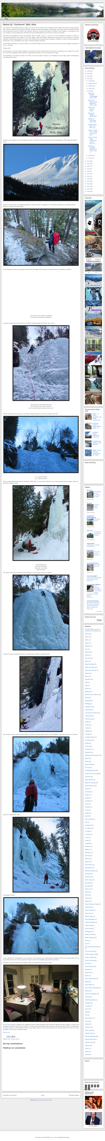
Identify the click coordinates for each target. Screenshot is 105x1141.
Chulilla (87, 728)
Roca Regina (88, 984)
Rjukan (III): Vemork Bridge (91, 109)
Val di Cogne (88, 1030)
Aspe (86, 682)
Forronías (87, 792)
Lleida (86, 840)
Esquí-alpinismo (89, 785)
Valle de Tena (89, 1042)
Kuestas (89, 503)
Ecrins (87, 761)
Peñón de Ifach (89, 934)
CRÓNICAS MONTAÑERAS (91, 516)
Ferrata (87, 788)
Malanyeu (88, 846)
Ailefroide (87, 646)
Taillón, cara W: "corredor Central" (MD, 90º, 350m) (97, 453)
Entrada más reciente (10, 1095)
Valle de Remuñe (90, 1039)
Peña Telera (88, 928)
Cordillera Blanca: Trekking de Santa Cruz (96, 435)
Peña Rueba (88, 925)
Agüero (87, 643)
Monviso (5, 45)
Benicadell (88, 700)
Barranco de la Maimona (92, 694)
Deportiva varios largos (91, 755)
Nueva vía (88, 889)
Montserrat (88, 877)
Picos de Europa (89, 951)
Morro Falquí (88, 880)
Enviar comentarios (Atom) (45, 1100)
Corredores (88, 740)
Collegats (87, 731)
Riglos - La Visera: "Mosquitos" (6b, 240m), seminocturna (97, 417)
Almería (87, 655)
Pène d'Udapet (89, 910)
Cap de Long (88, 719)
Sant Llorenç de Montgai (92, 987)
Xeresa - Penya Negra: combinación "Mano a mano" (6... (92, 140)
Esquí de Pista (89, 779)
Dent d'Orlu (88, 749)
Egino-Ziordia (89, 764)
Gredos (87, 813)
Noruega (12, 1039)
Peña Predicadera (90, 922)
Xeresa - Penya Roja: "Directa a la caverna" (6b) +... (92, 132)
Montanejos (88, 867)
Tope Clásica (88, 1018)
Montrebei (88, 873)
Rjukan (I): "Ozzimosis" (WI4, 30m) (92, 120)
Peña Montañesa (90, 919)
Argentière (88, 679)
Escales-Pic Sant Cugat (91, 773)
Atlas (86, 685)
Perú (86, 943)
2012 (88, 186)
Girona (87, 804)
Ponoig (87, 963)
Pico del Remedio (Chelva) (92, 946)
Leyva (86, 837)
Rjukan (18, 1039)
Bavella (87, 697)
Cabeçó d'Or (88, 707)
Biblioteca (88, 703)
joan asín (89, 530)
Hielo (8, 1039)
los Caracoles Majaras (93, 584)
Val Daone (88, 1027)
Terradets (87, 1006)
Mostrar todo (99, 611)
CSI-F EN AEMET (92, 576)
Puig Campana (89, 966)
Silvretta (87, 991)
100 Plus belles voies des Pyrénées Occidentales (92, 630)
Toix (86, 1015)
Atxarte (87, 688)
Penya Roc (88, 913)
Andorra (87, 673)
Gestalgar (88, 801)
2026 (88, 71)
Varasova (87, 1045)
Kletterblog (90, 550)
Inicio (42, 1095)
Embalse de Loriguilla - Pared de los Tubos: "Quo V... (92, 149)
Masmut (87, 858)
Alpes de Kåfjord (89, 664)
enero (90, 158)
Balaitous (87, 691)
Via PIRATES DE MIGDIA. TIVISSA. (97, 533)
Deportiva (87, 752)
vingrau (87, 1051)
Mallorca (87, 849)
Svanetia (87, 997)
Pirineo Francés (89, 960)
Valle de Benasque (90, 1036)
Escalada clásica (89, 770)
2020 (88, 166)
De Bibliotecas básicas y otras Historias (97, 443)
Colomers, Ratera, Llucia (97, 506)
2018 (88, 171)
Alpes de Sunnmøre (90, 670)
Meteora (87, 861)
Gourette (87, 807)
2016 (88, 176)
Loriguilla (87, 843)
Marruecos (88, 852)
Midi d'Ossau (88, 864)
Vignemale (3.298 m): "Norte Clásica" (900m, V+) (97, 426)
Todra (86, 1012)
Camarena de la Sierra (91, 713)
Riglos (87, 975)
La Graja (87, 831)
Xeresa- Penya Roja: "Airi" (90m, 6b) (92, 126)
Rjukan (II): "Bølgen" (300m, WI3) (92, 114)
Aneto (86, 676)
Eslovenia (88, 776)
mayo (90, 88)
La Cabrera (88, 828)
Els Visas (89, 490)
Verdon (87, 1048)
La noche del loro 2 (93, 563)
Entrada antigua (74, 1095)
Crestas (87, 746)
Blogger (67, 1137)
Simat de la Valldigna (91, 993)
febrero (90, 155)
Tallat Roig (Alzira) (90, 1000)
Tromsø (87, 1021)
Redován (87, 969)
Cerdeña (87, 725)
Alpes (86, 661)
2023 (88, 78)
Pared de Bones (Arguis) (92, 904)
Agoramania (90, 543)
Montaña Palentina (90, 871)
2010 (88, 191)
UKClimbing (8, 1024)
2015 (88, 179)
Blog (6, 19)
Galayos (87, 795)
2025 (88, 73)
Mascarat (87, 855)
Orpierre (87, 901)
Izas (86, 822)
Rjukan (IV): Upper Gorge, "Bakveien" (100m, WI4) (92, 103)
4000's (87, 637)
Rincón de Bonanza (90, 978)
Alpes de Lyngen (89, 667)
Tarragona (88, 1003)
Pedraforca (88, 907)
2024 (88, 76)
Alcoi (86, 649)
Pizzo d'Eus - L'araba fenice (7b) (97, 553)
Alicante (87, 652)
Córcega (87, 734)
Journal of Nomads (93, 601)
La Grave (87, 834)
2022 (88, 161)
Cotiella (87, 743)
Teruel (86, 1009)
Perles (87, 940)
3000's (87, 634)
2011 (88, 189)
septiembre (91, 83)
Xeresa (87, 1054)
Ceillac (87, 722)
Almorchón (88, 658)
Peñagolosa (88, 931)
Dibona (87, 758)
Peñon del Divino (90, 937)
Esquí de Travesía (90, 782)
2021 (88, 163)
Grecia (87, 810)
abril (89, 91)
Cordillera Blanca (90, 737)
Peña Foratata (89, 916)
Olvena (87, 895)
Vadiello (87, 1024)
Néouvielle (88, 883)
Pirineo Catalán (89, 957)
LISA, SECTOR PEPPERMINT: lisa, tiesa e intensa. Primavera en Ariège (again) (94, 590)
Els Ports (87, 767)
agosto (90, 86)
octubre (90, 81)
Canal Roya (88, 716)
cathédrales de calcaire (93, 545)
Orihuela (87, 898)
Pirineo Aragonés (90, 954)
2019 (88, 168)
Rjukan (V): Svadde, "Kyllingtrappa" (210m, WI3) (93, 95)
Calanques (88, 709)
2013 (88, 184)
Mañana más (6, 1032)
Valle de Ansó (89, 1033)
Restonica (88, 972)
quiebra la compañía (46, 35)
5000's (87, 640)
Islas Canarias (89, 819)
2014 (88, 181)
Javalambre (88, 825)
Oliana (87, 892)
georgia (87, 798)
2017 (88, 173)
